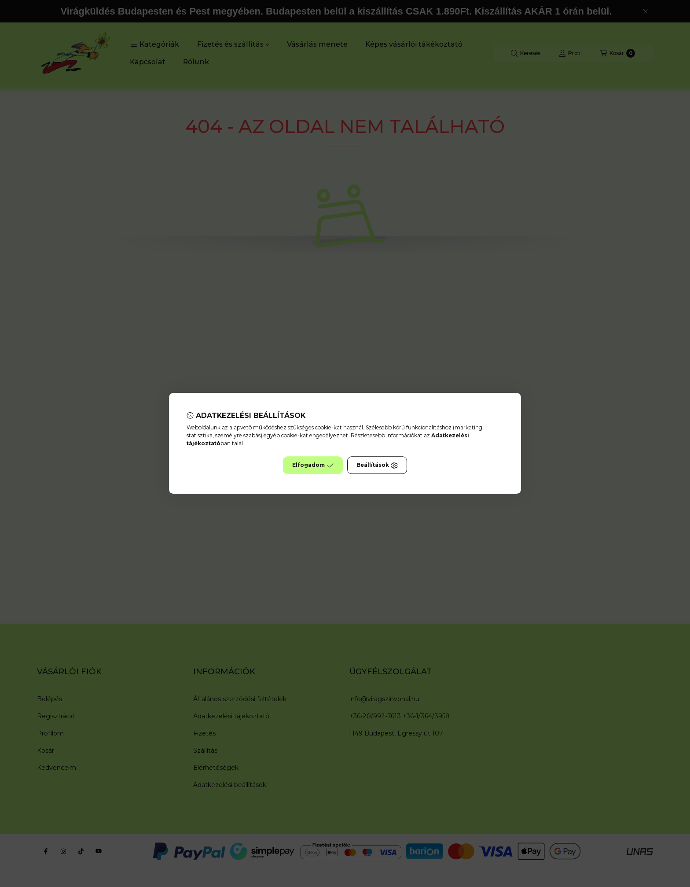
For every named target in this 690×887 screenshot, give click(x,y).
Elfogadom (313, 465)
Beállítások (377, 465)
